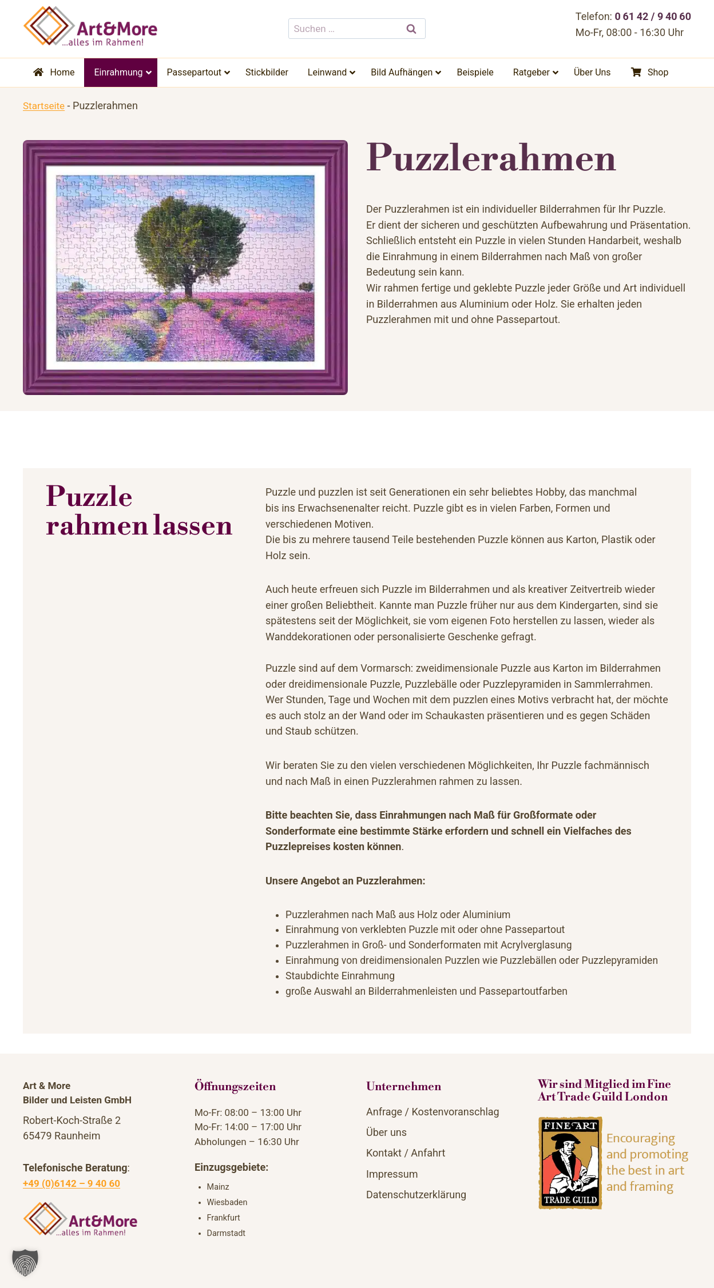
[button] (25, 1263)
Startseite (45, 105)
